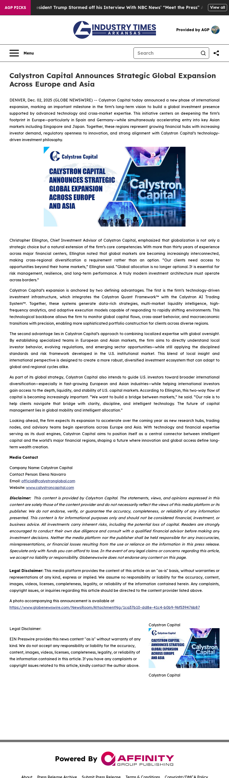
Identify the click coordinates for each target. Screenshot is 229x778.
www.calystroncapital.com (50, 487)
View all (217, 7)
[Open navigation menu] (21, 53)
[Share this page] (216, 53)
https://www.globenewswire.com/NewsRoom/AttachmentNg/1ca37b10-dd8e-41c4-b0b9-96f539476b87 (104, 607)
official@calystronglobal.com (48, 481)
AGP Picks (15, 7)
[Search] (166, 53)
